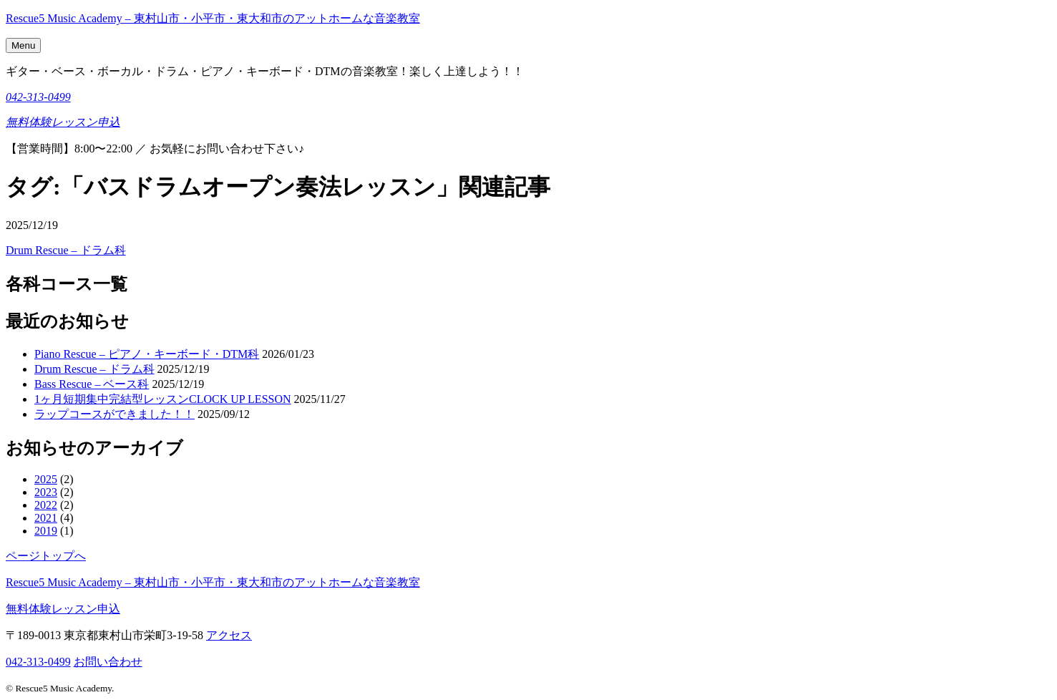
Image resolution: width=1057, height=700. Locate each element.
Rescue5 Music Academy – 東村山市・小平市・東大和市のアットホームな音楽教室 (213, 18)
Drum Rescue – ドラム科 (66, 250)
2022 (45, 505)
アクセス (229, 635)
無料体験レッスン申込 (63, 122)
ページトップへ (46, 556)
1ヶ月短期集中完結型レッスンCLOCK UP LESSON (162, 399)
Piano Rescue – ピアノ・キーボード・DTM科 (146, 354)
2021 (45, 518)
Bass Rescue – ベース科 (91, 384)
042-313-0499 (38, 97)
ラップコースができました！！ (114, 414)
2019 (45, 531)
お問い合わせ (108, 662)
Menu (23, 45)
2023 (45, 492)
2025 (45, 479)
